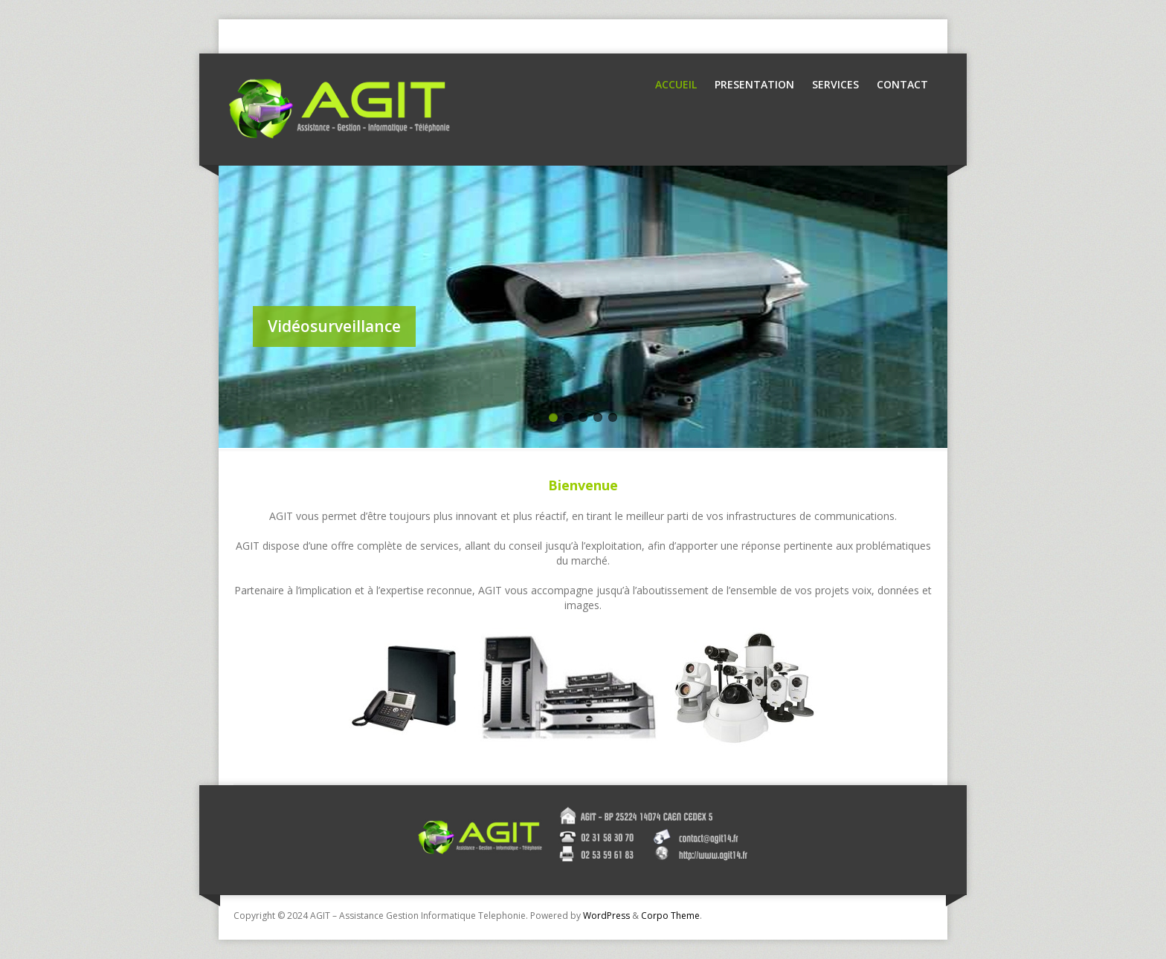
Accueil (676, 84)
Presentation (754, 84)
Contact (902, 84)
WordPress (606, 915)
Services (835, 84)
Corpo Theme (670, 915)
